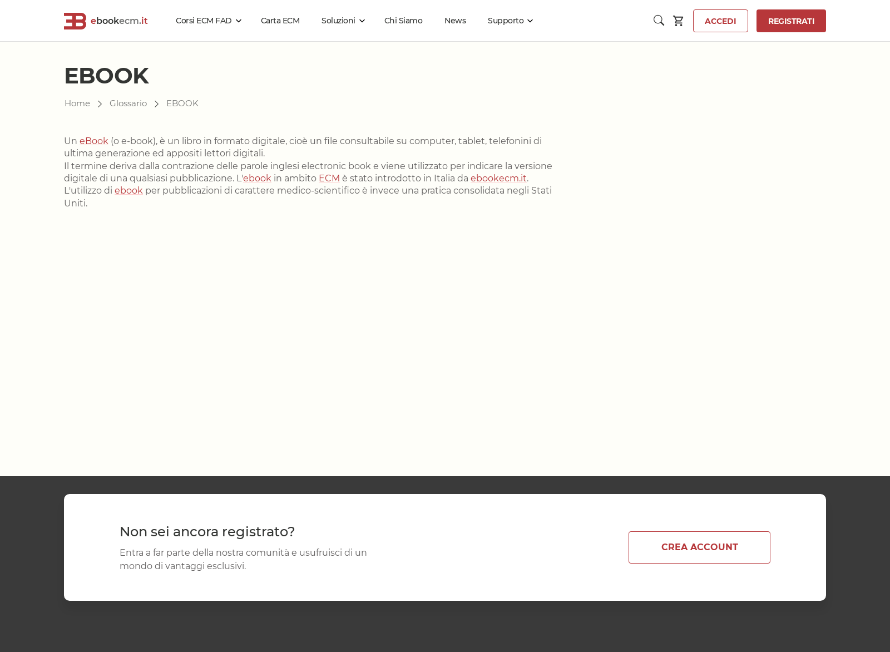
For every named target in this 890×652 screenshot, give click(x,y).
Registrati (791, 21)
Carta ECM (280, 21)
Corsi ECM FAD (204, 21)
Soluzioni (338, 21)
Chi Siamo (403, 21)
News (455, 21)
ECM (329, 178)
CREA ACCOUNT (699, 547)
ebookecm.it (499, 178)
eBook (94, 141)
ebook (257, 178)
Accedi (720, 21)
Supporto (505, 21)
